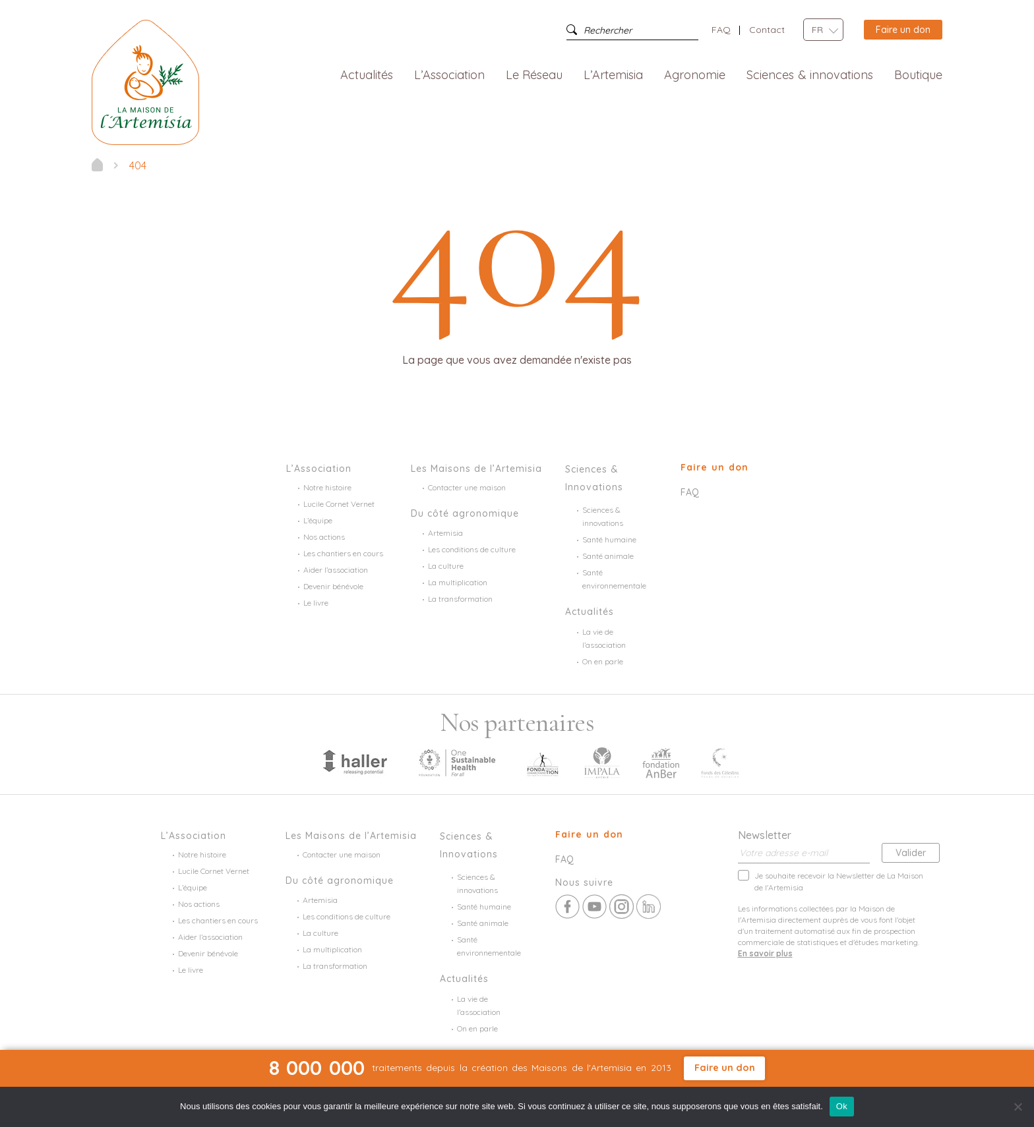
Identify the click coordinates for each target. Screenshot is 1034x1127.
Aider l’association (335, 570)
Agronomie (694, 75)
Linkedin (648, 906)
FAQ (721, 30)
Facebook (567, 906)
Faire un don (903, 30)
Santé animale (608, 556)
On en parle (602, 661)
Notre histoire (327, 487)
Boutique (918, 75)
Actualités (366, 75)
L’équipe (317, 520)
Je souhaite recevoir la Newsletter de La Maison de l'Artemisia (838, 881)
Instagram (621, 906)
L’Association (449, 75)
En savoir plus (765, 953)
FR (817, 30)
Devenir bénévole (333, 586)
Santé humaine (609, 539)
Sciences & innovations (809, 75)
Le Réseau (534, 75)
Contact (767, 30)
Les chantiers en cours (343, 553)
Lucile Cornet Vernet (339, 504)
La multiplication (457, 582)
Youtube (594, 906)
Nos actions (324, 537)
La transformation (460, 599)
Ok (841, 1106)
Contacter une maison (467, 487)
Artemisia (445, 533)
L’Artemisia (613, 75)
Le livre (315, 603)
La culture (446, 566)
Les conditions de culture (472, 549)
